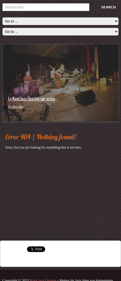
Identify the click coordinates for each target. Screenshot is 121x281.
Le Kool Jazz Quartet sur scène (31, 99)
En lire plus (16, 107)
